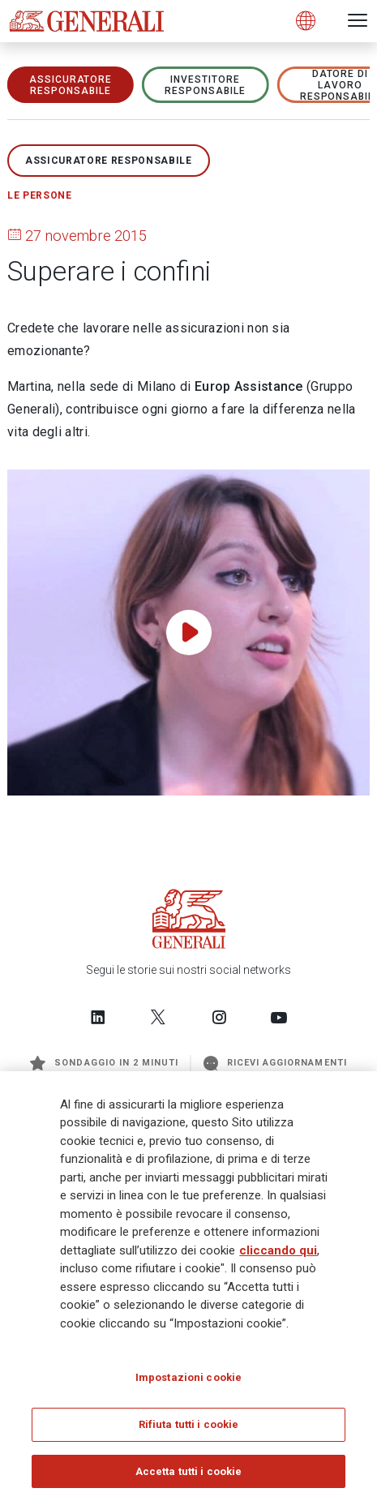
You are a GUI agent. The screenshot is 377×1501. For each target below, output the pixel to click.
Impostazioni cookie (188, 1383)
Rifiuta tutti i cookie (189, 1430)
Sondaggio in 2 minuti (104, 1063)
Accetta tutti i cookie (188, 1477)
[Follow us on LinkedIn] (98, 1017)
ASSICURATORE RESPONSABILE (71, 85)
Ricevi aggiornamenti (275, 1063)
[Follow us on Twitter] (158, 1017)
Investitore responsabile (205, 85)
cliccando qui (278, 1256)
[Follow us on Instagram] (219, 1017)
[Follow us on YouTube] (279, 1017)
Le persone (39, 195)
